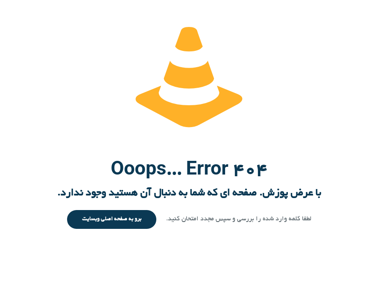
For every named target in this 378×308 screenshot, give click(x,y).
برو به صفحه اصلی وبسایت (111, 219)
